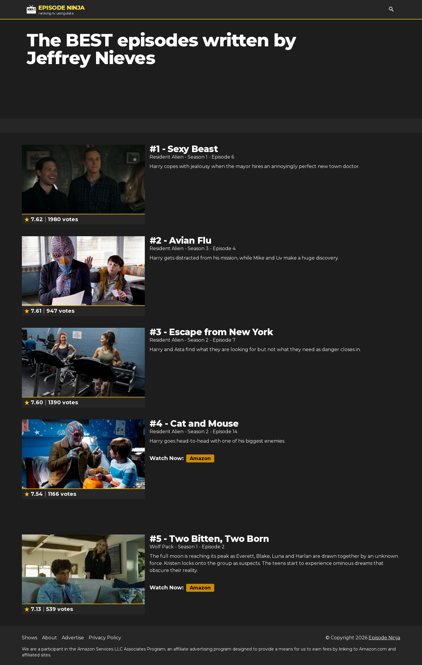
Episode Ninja (384, 637)
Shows (29, 637)
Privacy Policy (105, 637)
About (49, 637)
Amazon (200, 458)
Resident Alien (167, 157)
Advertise (73, 637)
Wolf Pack (162, 547)
